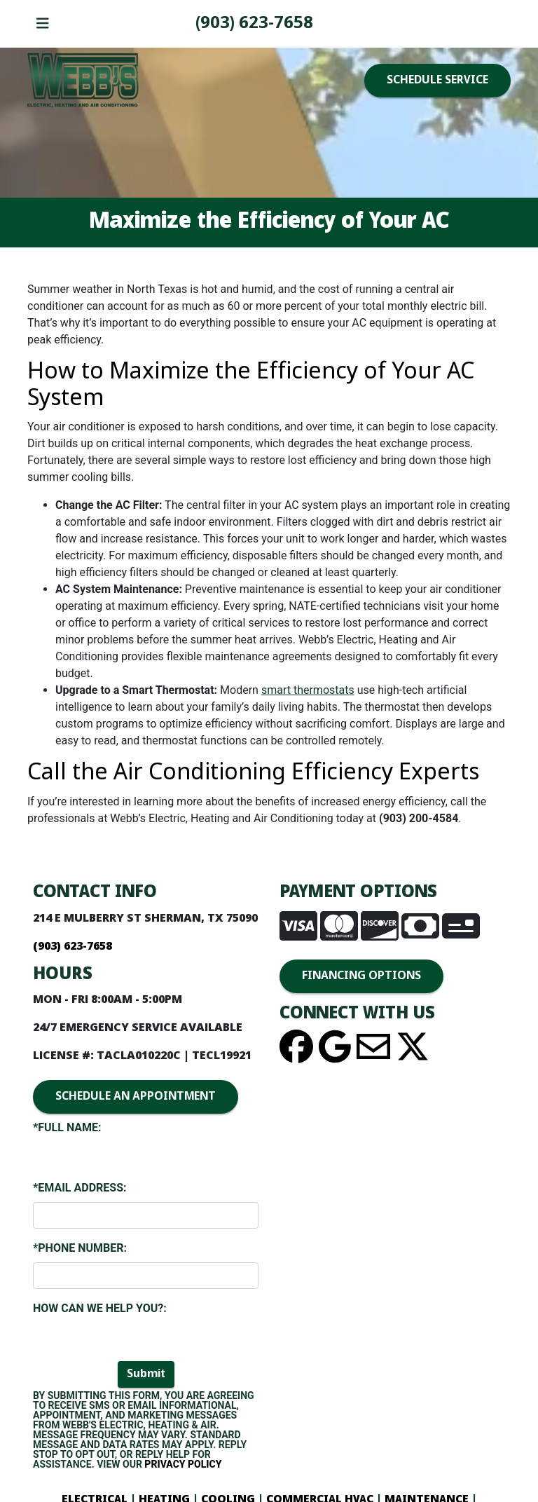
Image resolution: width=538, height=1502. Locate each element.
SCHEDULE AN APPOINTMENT (135, 1096)
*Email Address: (79, 1187)
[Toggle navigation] (42, 24)
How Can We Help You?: (100, 1308)
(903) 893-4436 (254, 23)
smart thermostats (307, 690)
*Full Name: (67, 1127)
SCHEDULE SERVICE (437, 80)
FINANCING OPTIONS (361, 976)
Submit (146, 1374)
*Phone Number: (80, 1248)
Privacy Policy (182, 1464)
